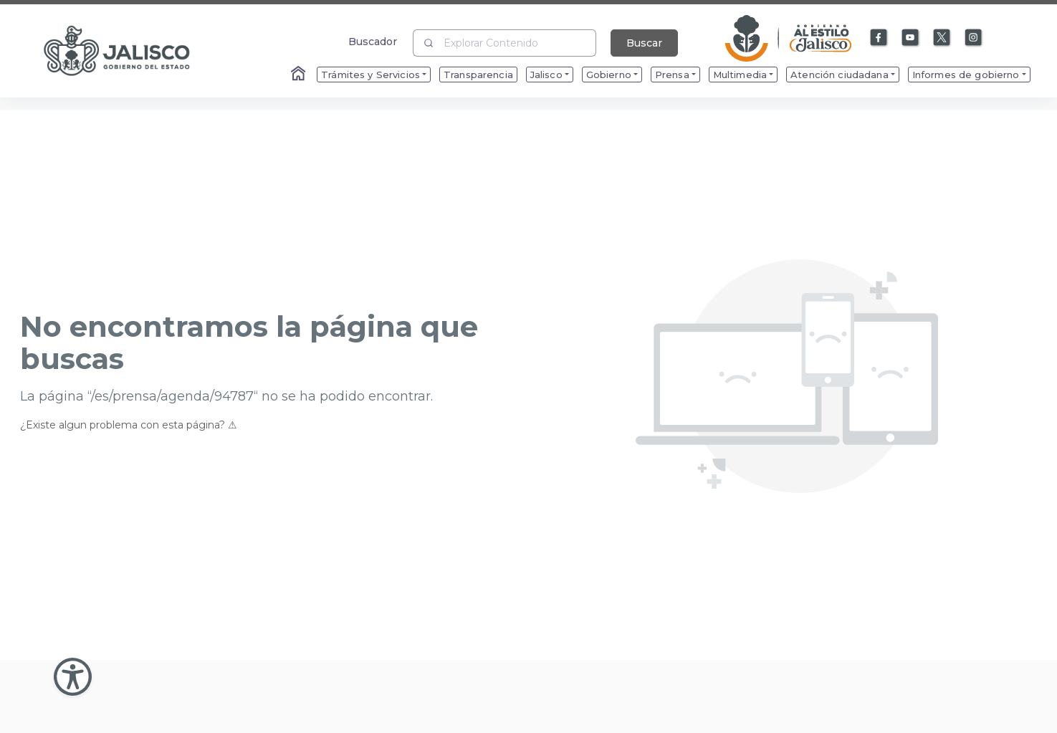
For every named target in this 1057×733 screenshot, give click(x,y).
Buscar (644, 43)
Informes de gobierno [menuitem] (966, 74)
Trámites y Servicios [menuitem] (370, 74)
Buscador (373, 41)
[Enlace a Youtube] (911, 38)
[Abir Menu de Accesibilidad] (72, 676)
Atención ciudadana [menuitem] (839, 74)
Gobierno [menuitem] (608, 74)
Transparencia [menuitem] (478, 74)
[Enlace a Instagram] (974, 38)
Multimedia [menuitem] (740, 74)
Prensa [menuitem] (672, 74)
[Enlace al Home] (299, 74)
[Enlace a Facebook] (879, 38)
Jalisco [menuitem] (546, 74)
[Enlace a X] (942, 38)
